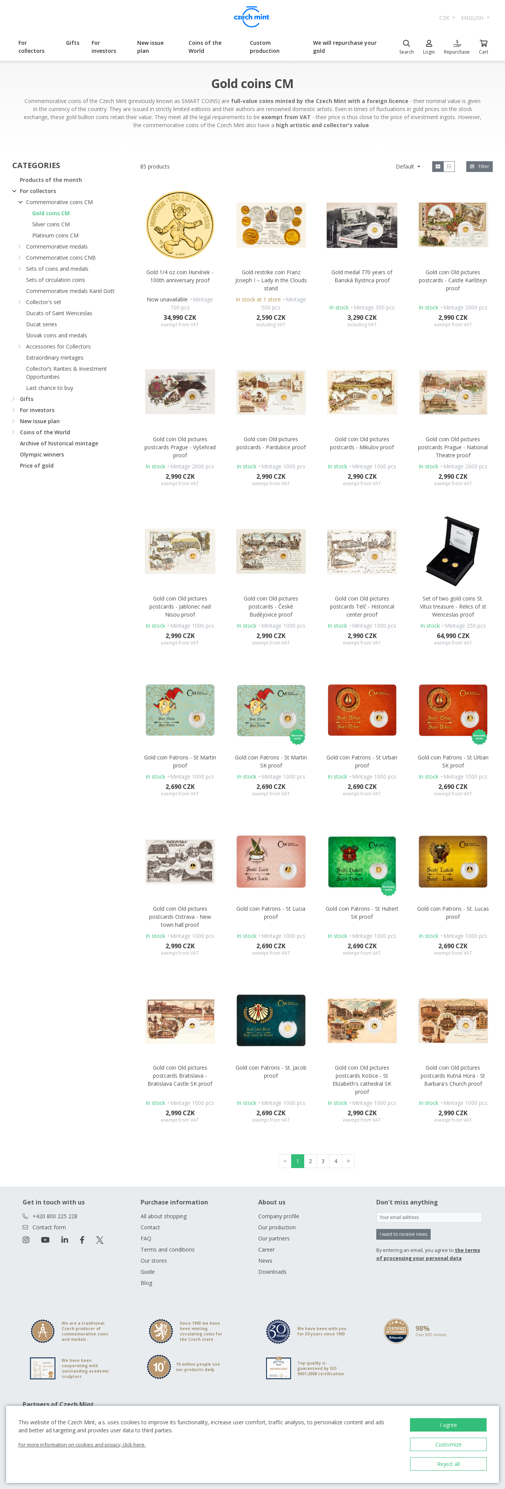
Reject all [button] (448, 1464)
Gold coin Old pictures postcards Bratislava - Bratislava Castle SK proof (180, 1075)
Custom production (265, 46)
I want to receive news (403, 1234)
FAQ (146, 1238)
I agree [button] (448, 1424)
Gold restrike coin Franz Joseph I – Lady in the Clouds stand (271, 280)
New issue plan (150, 46)
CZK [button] (445, 17)
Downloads (272, 1271)
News (265, 1260)
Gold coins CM (51, 213)
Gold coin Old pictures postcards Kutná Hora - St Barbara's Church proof (453, 1075)
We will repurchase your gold (345, 46)
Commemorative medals (57, 246)
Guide (148, 1271)
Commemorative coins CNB (61, 257)
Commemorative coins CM (59, 202)
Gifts (72, 42)
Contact (150, 1227)
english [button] (473, 17)
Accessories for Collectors (58, 346)
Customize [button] (448, 1444)
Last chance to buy (49, 387)
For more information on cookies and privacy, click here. (82, 1444)
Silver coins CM (51, 224)
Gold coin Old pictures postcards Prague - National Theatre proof (453, 447)
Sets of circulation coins (55, 279)
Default (406, 166)
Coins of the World (205, 46)
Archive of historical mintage (59, 443)
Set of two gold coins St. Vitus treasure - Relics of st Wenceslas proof (453, 606)
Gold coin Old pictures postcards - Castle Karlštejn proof (453, 280)
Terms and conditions (168, 1249)
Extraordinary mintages (55, 357)
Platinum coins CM (55, 235)
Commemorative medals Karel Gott (70, 291)
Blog (146, 1282)
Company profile (278, 1216)
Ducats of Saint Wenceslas (59, 313)
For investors (104, 46)
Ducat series (41, 324)
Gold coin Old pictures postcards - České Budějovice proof (271, 606)
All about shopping (164, 1216)
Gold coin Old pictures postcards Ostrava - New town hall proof (180, 916)
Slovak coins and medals (56, 335)
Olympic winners (42, 454)
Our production (277, 1227)
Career (266, 1249)
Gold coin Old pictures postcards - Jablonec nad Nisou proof (180, 606)
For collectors (31, 46)
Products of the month (51, 179)
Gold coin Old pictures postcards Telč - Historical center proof (362, 606)
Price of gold (37, 465)
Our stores (154, 1260)
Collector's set (43, 302)
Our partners (274, 1238)
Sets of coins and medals (57, 268)
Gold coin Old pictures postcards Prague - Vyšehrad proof (180, 447)
